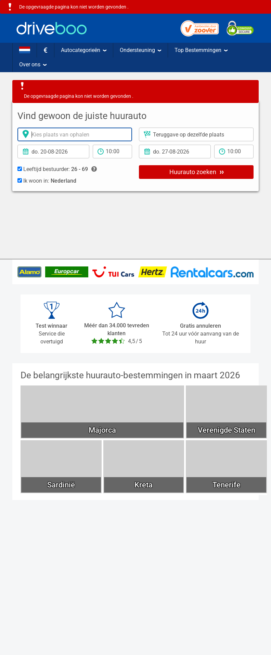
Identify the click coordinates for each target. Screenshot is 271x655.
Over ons (33, 64)
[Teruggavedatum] (175, 151)
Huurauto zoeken (196, 171)
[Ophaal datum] (53, 151)
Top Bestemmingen (201, 50)
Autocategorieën (83, 50)
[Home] (51, 28)
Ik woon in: (46, 181)
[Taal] (25, 50)
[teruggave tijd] (234, 151)
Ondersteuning (140, 50)
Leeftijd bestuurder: (57, 169)
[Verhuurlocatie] (74, 134)
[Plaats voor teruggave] (196, 134)
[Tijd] (112, 151)
